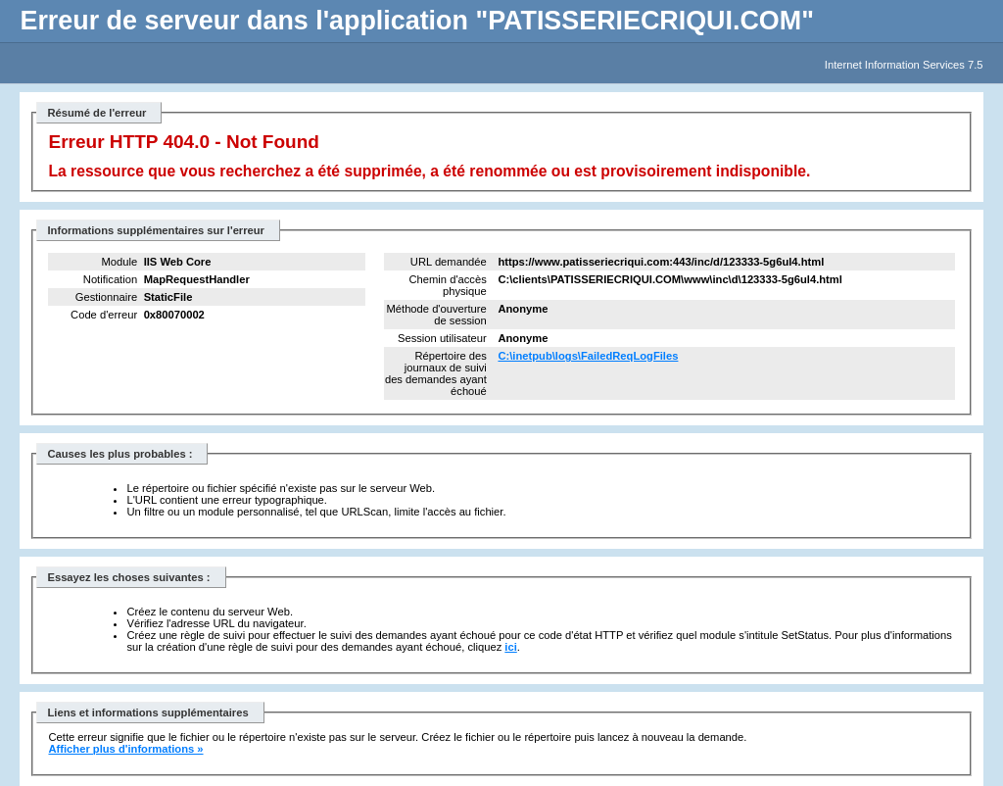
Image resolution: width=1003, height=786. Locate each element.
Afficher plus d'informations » (125, 749)
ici (510, 647)
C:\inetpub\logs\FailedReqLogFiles (588, 356)
